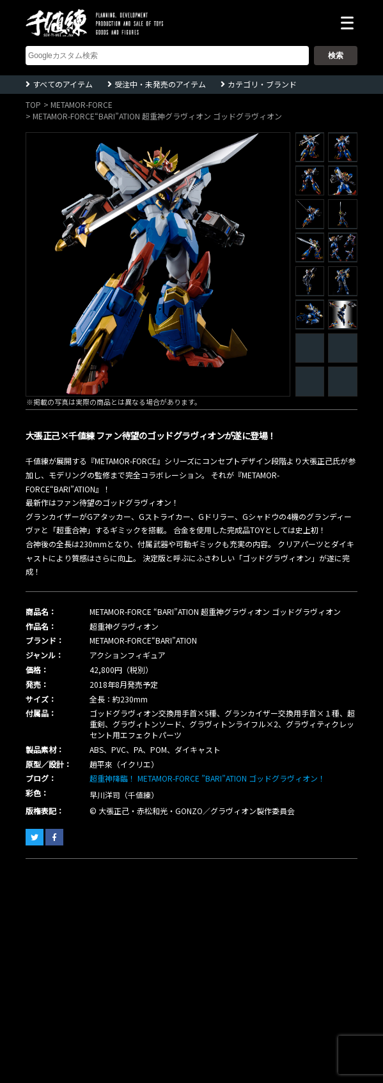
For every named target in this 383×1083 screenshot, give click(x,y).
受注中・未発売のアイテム (160, 84)
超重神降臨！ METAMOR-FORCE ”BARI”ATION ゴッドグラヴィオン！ (207, 778)
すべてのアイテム (63, 84)
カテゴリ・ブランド (262, 84)
